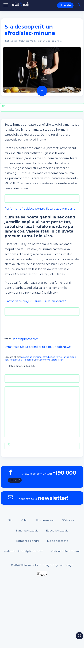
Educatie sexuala (57, 530)
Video (24, 520)
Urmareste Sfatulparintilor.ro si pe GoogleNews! (38, 347)
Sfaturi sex (24, 41)
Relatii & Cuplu (11, 41)
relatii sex (29, 359)
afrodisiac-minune (31, 356)
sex (37, 359)
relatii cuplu (15, 359)
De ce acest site (57, 540)
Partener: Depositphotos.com (23, 551)
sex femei (45, 359)
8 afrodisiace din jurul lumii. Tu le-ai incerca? (35, 301)
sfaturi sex (57, 359)
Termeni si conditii (27, 540)
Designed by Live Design (57, 565)
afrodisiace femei (52, 356)
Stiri (10, 520)
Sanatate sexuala (27, 530)
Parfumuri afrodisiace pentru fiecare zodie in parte (40, 208)
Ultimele (65, 5)
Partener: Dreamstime (66, 551)
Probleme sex (45, 520)
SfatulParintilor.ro (30, 565)
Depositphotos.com (25, 339)
